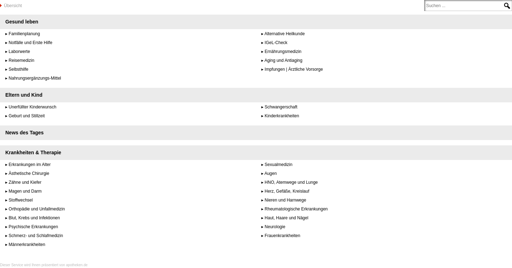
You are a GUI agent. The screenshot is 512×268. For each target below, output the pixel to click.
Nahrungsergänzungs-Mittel (35, 78)
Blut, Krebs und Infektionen (34, 217)
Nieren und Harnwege (285, 200)
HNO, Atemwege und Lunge (291, 182)
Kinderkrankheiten (282, 115)
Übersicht (13, 5)
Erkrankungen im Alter (29, 164)
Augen (271, 173)
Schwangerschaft (281, 106)
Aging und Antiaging (284, 60)
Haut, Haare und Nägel (286, 217)
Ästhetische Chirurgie (29, 173)
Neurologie (275, 226)
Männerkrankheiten (27, 244)
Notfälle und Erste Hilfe (30, 42)
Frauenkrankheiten (282, 235)
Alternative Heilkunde (285, 33)
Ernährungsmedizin (283, 51)
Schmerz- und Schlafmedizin (36, 235)
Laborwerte (19, 51)
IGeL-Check (276, 42)
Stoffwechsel (21, 200)
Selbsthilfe (18, 69)
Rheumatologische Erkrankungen (296, 209)
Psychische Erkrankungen (33, 226)
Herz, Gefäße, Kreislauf (287, 191)
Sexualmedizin (278, 164)
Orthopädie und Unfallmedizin (37, 209)
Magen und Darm (25, 191)
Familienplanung (24, 33)
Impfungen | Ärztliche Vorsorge (294, 69)
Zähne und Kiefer (25, 182)
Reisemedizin (21, 60)
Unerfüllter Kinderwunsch (32, 106)
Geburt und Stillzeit (26, 115)
